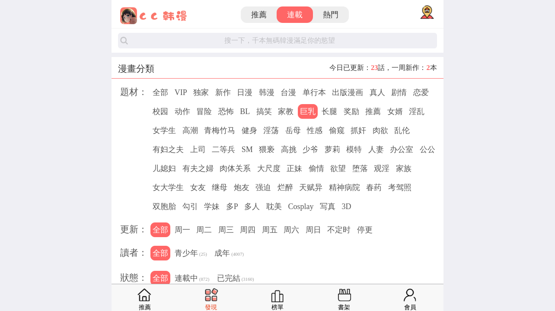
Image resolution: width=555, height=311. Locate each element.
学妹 (212, 206)
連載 (295, 14)
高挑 (289, 149)
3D (346, 206)
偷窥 (336, 130)
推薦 (259, 14)
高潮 (190, 130)
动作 (182, 111)
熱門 (330, 14)
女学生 (164, 130)
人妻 (376, 149)
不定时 (339, 229)
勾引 (190, 206)
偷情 (316, 168)
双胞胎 (164, 206)
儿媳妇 (164, 168)
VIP (181, 92)
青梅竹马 (219, 130)
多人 (252, 206)
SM (247, 149)
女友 (198, 187)
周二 (204, 229)
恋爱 (421, 92)
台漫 (288, 92)
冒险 (204, 111)
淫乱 (416, 111)
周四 (247, 229)
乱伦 (402, 130)
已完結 (235, 279)
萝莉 (332, 149)
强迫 (263, 187)
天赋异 (310, 187)
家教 (285, 111)
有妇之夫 (168, 149)
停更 (365, 229)
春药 (374, 187)
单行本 (314, 92)
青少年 (191, 254)
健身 (249, 130)
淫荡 (271, 130)
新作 (223, 92)
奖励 (351, 111)
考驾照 (399, 187)
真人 (377, 92)
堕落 (360, 168)
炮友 (241, 187)
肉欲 (380, 130)
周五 (270, 229)
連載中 (192, 279)
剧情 (399, 92)
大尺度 (269, 168)
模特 (354, 149)
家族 (403, 168)
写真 (327, 206)
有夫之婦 (198, 168)
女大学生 (168, 187)
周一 (182, 229)
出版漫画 (347, 92)
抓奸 (358, 130)
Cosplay (300, 206)
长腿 (329, 111)
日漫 (244, 92)
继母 (219, 187)
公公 (427, 149)
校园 (160, 111)
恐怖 (226, 111)
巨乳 (308, 111)
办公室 (401, 149)
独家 (201, 92)
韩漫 (266, 92)
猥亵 (266, 149)
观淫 (381, 168)
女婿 (395, 111)
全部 (160, 92)
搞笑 (264, 111)
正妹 (294, 168)
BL (245, 111)
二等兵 (223, 149)
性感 (314, 130)
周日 (313, 229)
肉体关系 (235, 168)
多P (232, 206)
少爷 (310, 149)
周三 (226, 229)
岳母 (293, 130)
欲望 (338, 168)
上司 (198, 149)
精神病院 (344, 187)
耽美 (274, 206)
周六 (291, 229)
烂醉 (285, 187)
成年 (229, 254)
